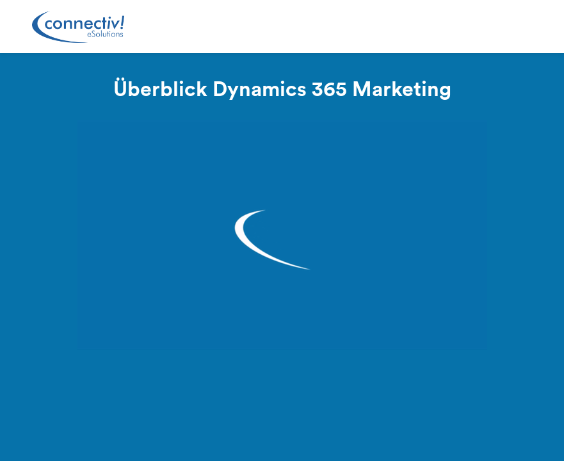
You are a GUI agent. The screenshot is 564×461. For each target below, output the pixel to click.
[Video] (282, 235)
